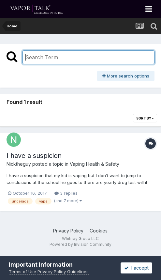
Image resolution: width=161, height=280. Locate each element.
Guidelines (78, 271)
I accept (136, 268)
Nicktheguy (19, 164)
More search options (125, 75)
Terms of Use (22, 271)
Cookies (99, 230)
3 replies (66, 193)
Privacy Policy (68, 230)
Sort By (145, 118)
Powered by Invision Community (80, 244)
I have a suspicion (34, 156)
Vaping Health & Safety (94, 164)
